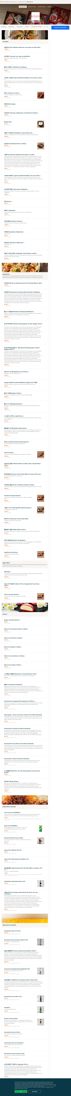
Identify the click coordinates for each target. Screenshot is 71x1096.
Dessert (27, 26)
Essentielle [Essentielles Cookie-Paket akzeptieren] (34, 1091)
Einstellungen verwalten (48, 1085)
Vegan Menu (20, 26)
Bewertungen (32, 6)
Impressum (50, 6)
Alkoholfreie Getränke (36, 26)
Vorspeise (3, 26)
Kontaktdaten (42, 6)
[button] (47, 27)
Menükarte (22, 6)
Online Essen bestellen (60, 27)
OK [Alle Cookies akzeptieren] (21, 1091)
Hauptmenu (11, 26)
